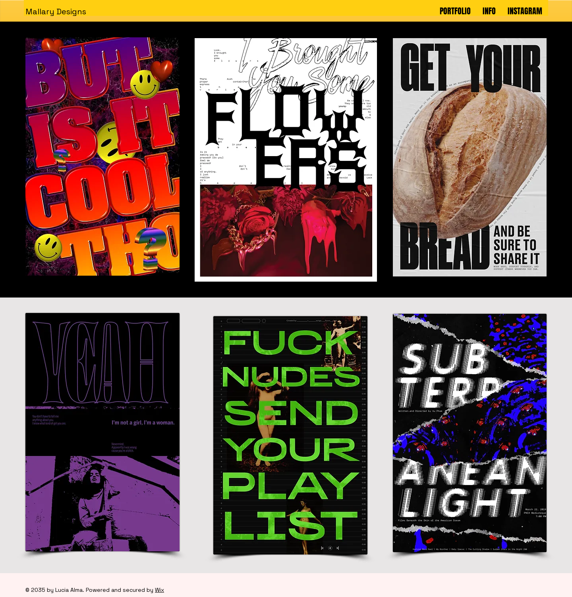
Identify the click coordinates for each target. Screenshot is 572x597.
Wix (159, 589)
